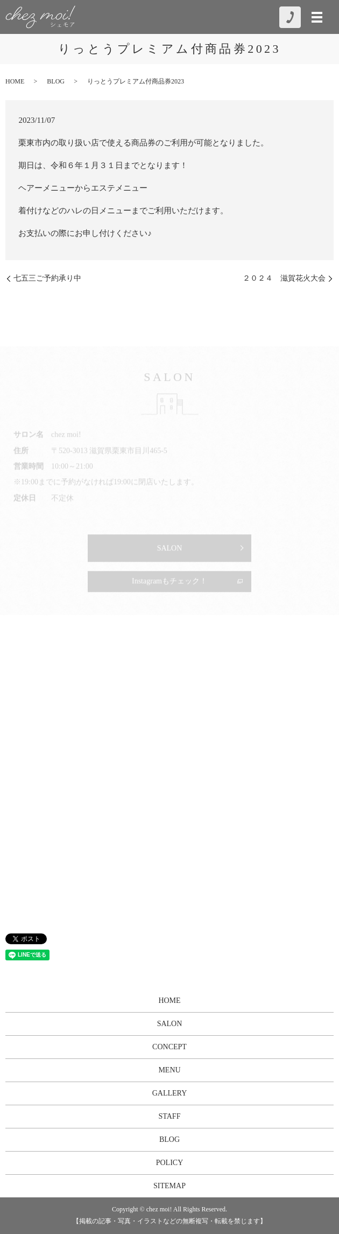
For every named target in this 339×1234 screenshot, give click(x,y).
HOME (14, 81)
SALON (169, 1024)
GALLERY (169, 1093)
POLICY (169, 1163)
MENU (169, 1070)
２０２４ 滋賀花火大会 (284, 278)
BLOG (56, 81)
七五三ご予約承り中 (47, 278)
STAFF (170, 1116)
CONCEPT (169, 1047)
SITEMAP (169, 1186)
